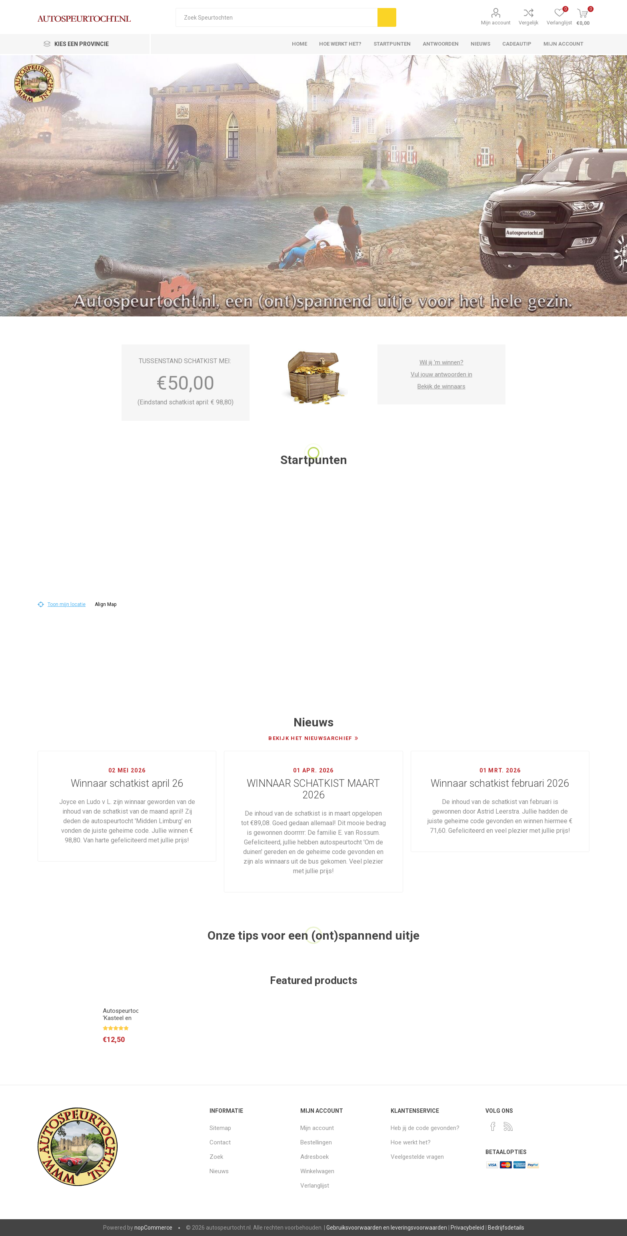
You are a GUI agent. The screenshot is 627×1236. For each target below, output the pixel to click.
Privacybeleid (467, 1227)
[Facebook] (493, 1126)
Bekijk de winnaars (441, 386)
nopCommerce (153, 1227)
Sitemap (220, 1128)
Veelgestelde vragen (417, 1156)
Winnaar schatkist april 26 (127, 783)
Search (386, 17)
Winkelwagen (317, 1171)
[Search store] (276, 17)
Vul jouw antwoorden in (441, 374)
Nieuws (219, 1171)
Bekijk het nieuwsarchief (310, 738)
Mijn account (496, 23)
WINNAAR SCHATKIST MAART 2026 (313, 789)
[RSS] (508, 1126)
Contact (220, 1142)
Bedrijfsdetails (506, 1227)
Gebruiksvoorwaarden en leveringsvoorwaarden (386, 1227)
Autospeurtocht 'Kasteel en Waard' (120, 1018)
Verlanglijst (314, 1185)
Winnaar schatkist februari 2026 (500, 783)
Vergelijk (529, 23)
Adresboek (314, 1156)
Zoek (216, 1156)
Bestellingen (316, 1142)
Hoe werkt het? (411, 1142)
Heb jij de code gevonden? (425, 1128)
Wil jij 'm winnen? (441, 362)
